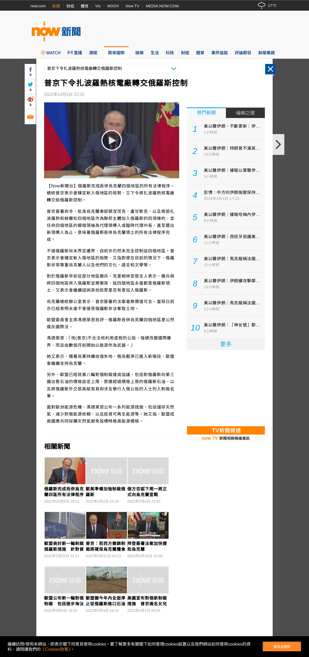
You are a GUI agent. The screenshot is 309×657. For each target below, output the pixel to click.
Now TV (132, 6)
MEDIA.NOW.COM (162, 6)
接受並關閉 (281, 647)
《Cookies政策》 (55, 649)
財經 (70, 6)
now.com (38, 6)
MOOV (113, 6)
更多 (226, 344)
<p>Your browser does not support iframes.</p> (226, 387)
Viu (97, 6)
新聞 (56, 6)
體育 (85, 6)
